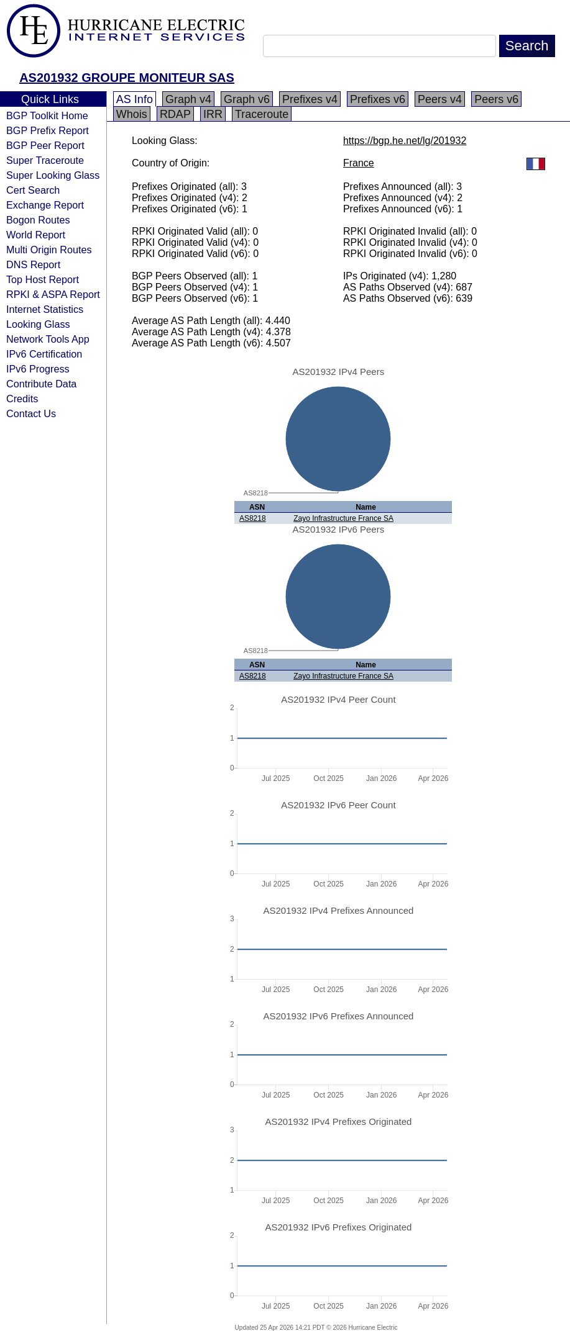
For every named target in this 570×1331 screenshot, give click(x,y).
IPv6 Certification (44, 353)
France (358, 163)
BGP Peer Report (45, 145)
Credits (22, 398)
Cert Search (33, 190)
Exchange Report (45, 204)
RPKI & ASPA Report (53, 294)
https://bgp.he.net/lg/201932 (404, 140)
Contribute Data (41, 383)
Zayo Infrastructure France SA (343, 518)
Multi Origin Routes (49, 249)
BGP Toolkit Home (47, 115)
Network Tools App (48, 339)
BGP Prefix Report (47, 130)
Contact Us (31, 413)
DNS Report (33, 264)
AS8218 (252, 518)
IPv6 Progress (38, 368)
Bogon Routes (38, 219)
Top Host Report (42, 279)
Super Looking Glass (52, 175)
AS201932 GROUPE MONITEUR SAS (126, 77)
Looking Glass (38, 324)
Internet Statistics (44, 309)
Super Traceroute (45, 160)
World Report (35, 234)
